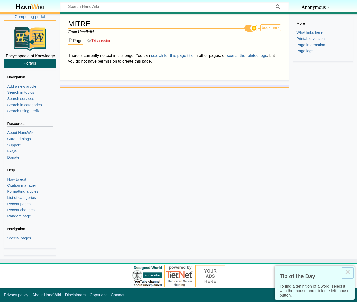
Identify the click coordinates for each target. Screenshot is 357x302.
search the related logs (247, 55)
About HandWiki (46, 295)
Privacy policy (16, 295)
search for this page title (172, 55)
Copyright (98, 295)
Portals (30, 63)
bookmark (270, 27)
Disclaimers (75, 295)
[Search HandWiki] (174, 6)
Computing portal (30, 17)
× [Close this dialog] (348, 273)
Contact (117, 295)
